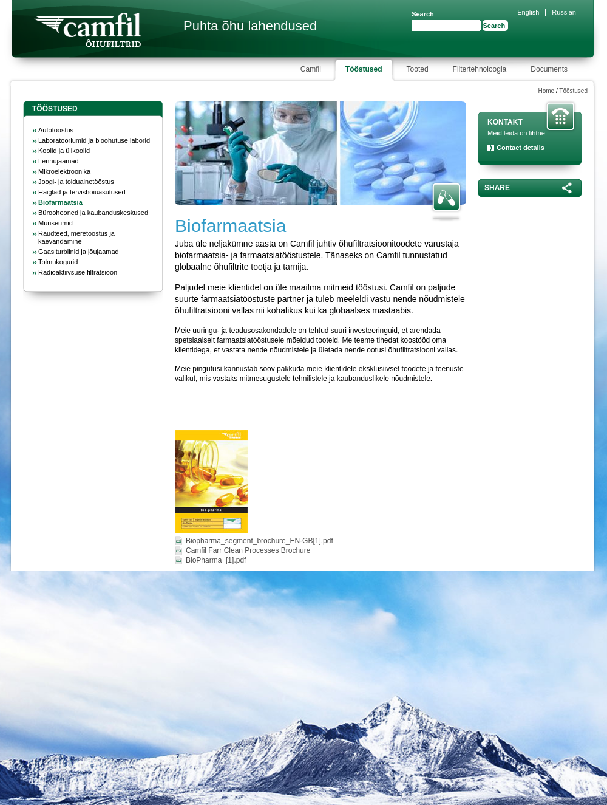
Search (423, 14)
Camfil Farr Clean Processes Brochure (248, 550)
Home (546, 90)
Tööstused (573, 90)
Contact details (520, 147)
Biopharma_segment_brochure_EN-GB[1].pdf (259, 540)
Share (497, 187)
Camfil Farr (87, 29)
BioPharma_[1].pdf (216, 560)
